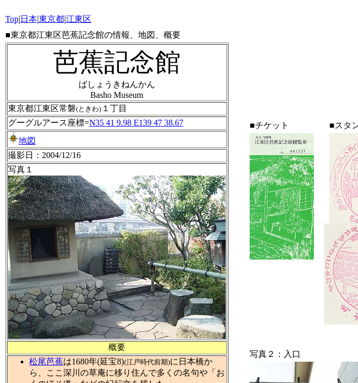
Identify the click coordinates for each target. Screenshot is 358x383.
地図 (22, 140)
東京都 (51, 18)
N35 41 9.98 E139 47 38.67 (136, 122)
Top (12, 18)
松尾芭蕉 (46, 361)
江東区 (78, 18)
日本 (28, 18)
